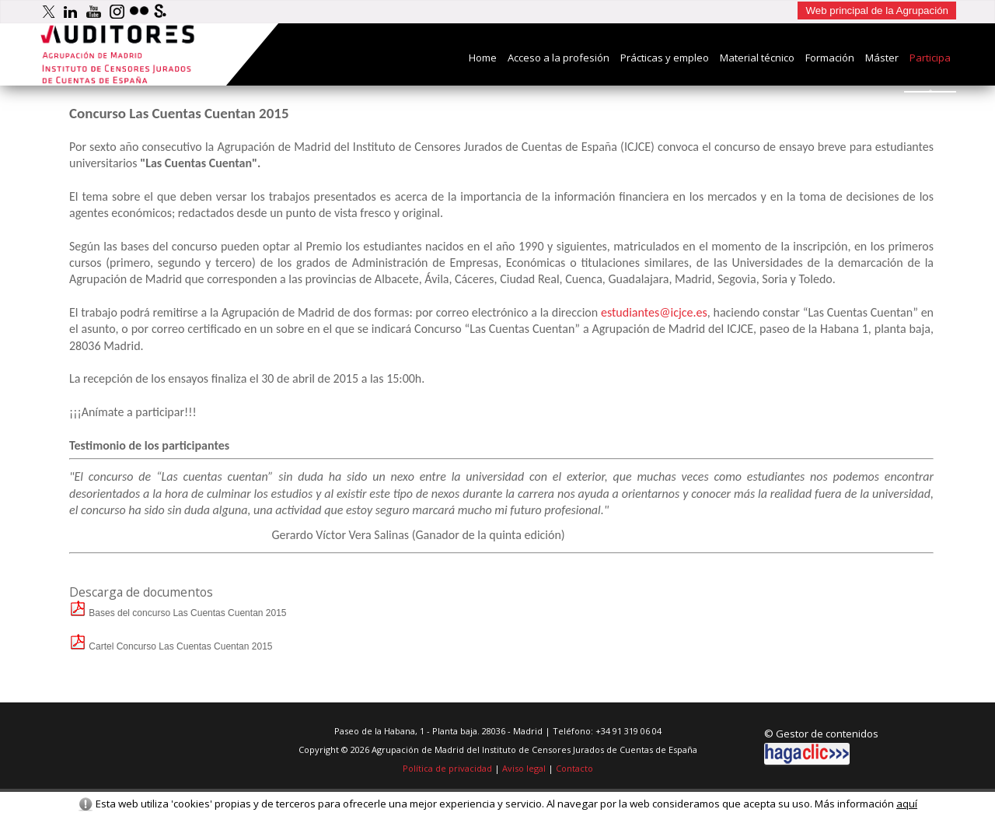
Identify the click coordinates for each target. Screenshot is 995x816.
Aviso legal (524, 768)
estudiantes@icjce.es (654, 312)
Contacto (574, 768)
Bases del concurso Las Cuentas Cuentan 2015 (178, 613)
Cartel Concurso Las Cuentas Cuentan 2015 (170, 646)
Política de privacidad (447, 768)
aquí (906, 804)
